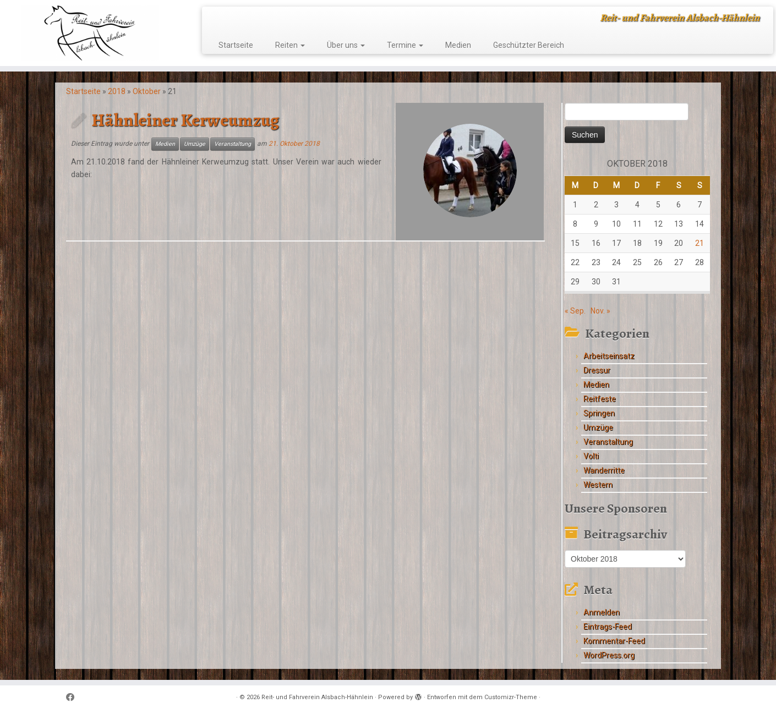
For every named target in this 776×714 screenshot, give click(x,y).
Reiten (290, 45)
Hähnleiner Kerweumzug (185, 120)
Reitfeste (599, 398)
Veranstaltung (232, 143)
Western (598, 484)
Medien (458, 45)
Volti (591, 456)
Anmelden (601, 612)
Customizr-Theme (510, 697)
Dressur (596, 370)
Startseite (235, 45)
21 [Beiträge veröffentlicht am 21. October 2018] (699, 243)
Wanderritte (604, 470)
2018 (116, 91)
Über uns (346, 45)
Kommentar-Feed (614, 640)
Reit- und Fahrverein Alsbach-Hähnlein (317, 697)
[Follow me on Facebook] (73, 698)
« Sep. (575, 310)
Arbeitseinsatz (609, 355)
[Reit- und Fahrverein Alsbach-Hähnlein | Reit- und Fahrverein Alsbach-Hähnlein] (89, 33)
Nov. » (600, 310)
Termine (405, 45)
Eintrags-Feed (607, 626)
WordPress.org (609, 655)
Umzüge (194, 143)
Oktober (147, 91)
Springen (599, 413)
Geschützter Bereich (528, 45)
